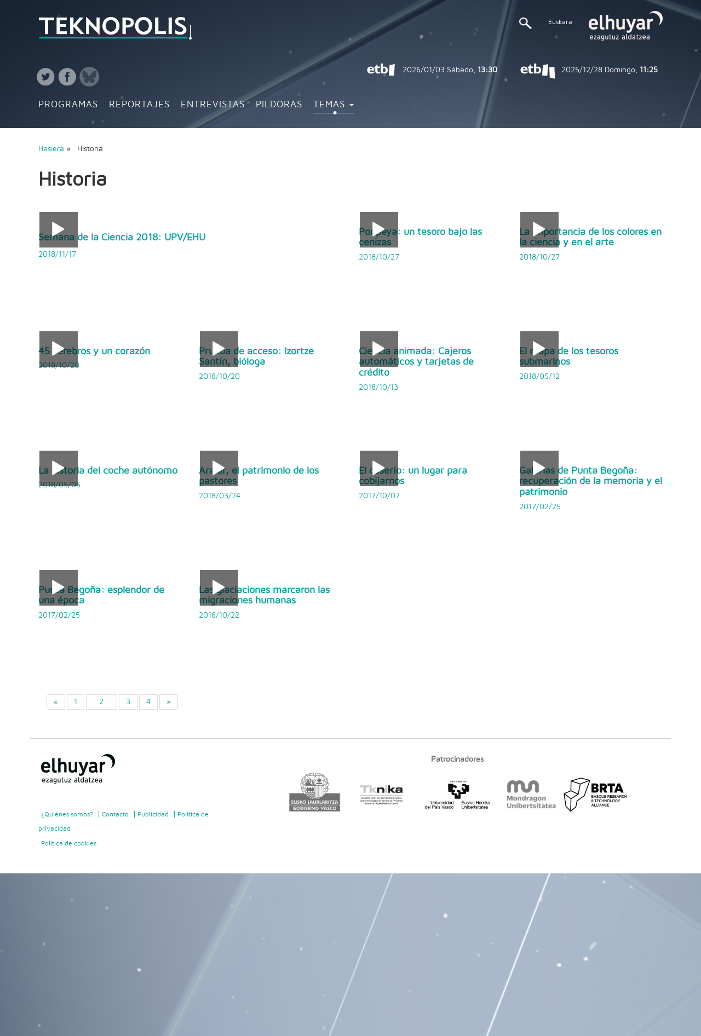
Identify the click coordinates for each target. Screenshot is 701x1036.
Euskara (560, 22)
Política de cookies (68, 843)
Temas (333, 104)
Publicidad (153, 814)
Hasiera (51, 149)
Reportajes (139, 104)
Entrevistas (213, 104)
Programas (68, 104)
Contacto (115, 814)
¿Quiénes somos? (67, 814)
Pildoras (279, 104)
